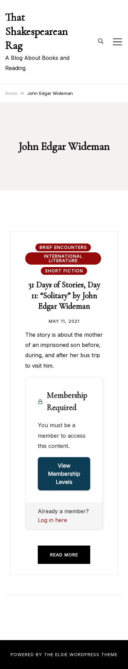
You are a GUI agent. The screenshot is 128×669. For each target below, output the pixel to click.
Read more (64, 554)
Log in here (52, 520)
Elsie (61, 654)
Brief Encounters (63, 247)
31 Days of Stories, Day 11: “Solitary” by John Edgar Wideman (64, 295)
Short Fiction (64, 270)
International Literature (63, 258)
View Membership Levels (64, 473)
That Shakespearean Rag (36, 31)
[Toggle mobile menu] (117, 41)
